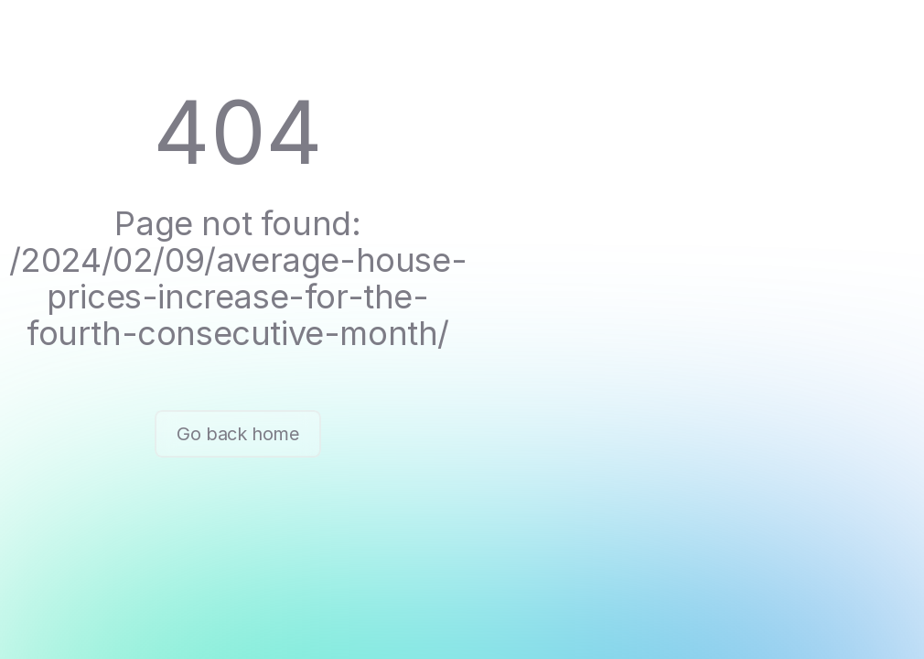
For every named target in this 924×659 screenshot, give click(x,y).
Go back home (237, 434)
